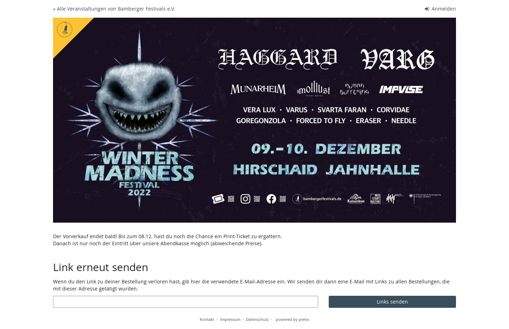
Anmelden (440, 8)
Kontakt (207, 319)
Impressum (230, 319)
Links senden (392, 301)
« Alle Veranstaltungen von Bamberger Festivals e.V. (114, 8)
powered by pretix (292, 319)
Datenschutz (257, 319)
